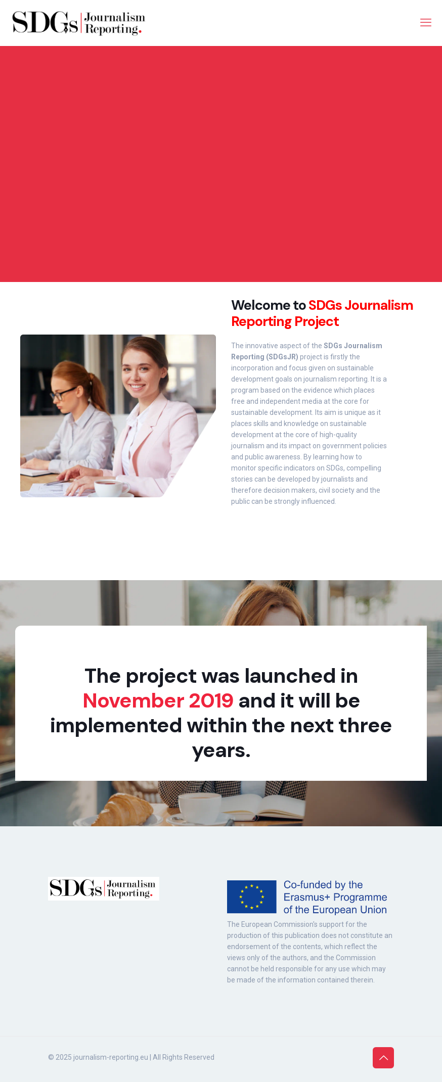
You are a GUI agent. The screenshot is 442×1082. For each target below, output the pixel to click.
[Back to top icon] (383, 1057)
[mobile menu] (425, 22)
